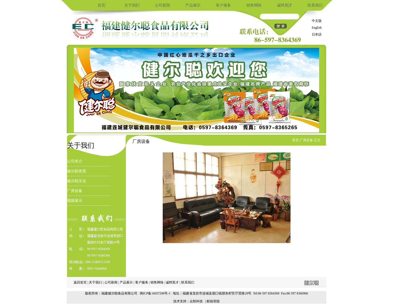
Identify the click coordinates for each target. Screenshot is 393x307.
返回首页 (80, 282)
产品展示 (193, 5)
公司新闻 (162, 5)
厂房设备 (74, 191)
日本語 (317, 34)
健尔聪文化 (76, 181)
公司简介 (74, 161)
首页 (101, 5)
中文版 (317, 21)
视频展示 (74, 201)
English (317, 27)
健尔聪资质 (76, 171)
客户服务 (223, 5)
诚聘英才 (284, 5)
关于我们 (132, 5)
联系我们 (315, 5)
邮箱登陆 (213, 301)
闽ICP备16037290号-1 (155, 293)
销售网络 (254, 5)
